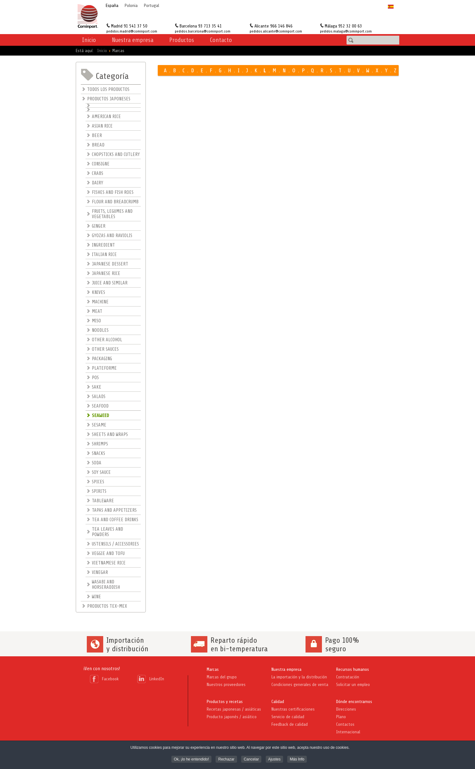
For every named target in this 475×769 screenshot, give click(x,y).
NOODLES (100, 330)
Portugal (151, 5)
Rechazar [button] (226, 760)
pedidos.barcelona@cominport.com (202, 31)
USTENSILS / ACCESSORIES (115, 544)
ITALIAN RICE (104, 254)
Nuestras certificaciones (293, 709)
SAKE (96, 387)
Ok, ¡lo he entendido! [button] (191, 760)
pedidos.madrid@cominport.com (131, 31)
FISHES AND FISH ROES (113, 192)
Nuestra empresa (286, 669)
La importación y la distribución (299, 677)
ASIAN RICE (102, 126)
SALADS (98, 396)
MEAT (97, 311)
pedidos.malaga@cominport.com (346, 31)
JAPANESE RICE (106, 273)
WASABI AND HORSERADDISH (106, 584)
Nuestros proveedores (226, 684)
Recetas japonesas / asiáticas (234, 709)
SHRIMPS (100, 444)
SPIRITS (99, 491)
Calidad (277, 701)
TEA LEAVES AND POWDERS (107, 532)
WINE (96, 596)
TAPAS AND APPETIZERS (114, 510)
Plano (341, 716)
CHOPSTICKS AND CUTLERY (116, 154)
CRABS (97, 173)
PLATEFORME (104, 368)
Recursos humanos (352, 669)
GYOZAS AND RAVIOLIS (112, 235)
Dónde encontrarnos (354, 701)
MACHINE (100, 302)
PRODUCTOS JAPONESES (108, 99)
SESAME (99, 425)
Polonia (131, 5)
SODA (96, 463)
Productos (181, 40)
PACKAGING (102, 358)
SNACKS (98, 453)
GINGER (98, 226)
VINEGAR (100, 572)
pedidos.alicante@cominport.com (276, 31)
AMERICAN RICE (106, 116)
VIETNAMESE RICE (109, 563)
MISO (96, 321)
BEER (97, 135)
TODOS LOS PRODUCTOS (108, 89)
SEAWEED (100, 415)
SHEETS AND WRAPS (110, 434)
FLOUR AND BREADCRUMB (115, 202)
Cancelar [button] (251, 760)
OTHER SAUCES (105, 349)
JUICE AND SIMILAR (110, 283)
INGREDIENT (103, 245)
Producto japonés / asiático (232, 716)
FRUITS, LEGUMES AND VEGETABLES (112, 214)
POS (95, 377)
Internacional (348, 732)
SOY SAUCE (101, 472)
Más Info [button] (297, 760)
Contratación (347, 677)
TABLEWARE (103, 501)
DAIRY (97, 183)
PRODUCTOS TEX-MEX (107, 606)
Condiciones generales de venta (299, 684)
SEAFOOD (100, 406)
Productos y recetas (225, 701)
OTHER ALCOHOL (107, 340)
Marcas (213, 669)
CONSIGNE (101, 164)
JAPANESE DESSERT (110, 264)
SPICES (98, 482)
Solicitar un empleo (353, 684)
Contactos (345, 724)
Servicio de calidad (287, 716)
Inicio (89, 40)
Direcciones (346, 709)
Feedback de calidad (289, 724)
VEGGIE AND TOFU (108, 553)
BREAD (98, 145)
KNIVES (98, 292)
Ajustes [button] (274, 760)
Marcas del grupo (222, 677)
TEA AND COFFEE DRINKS (115, 519)
